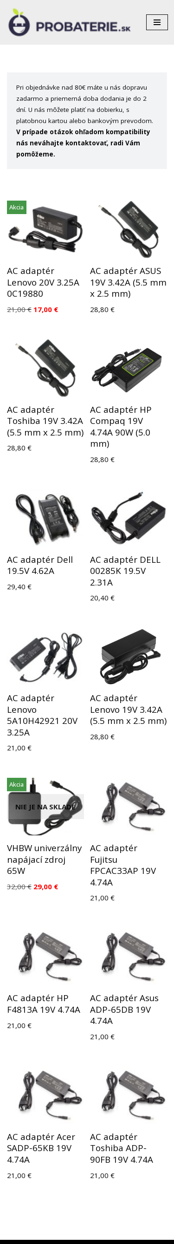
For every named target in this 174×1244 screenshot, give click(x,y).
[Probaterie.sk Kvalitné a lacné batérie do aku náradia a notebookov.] (69, 22)
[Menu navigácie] (157, 22)
